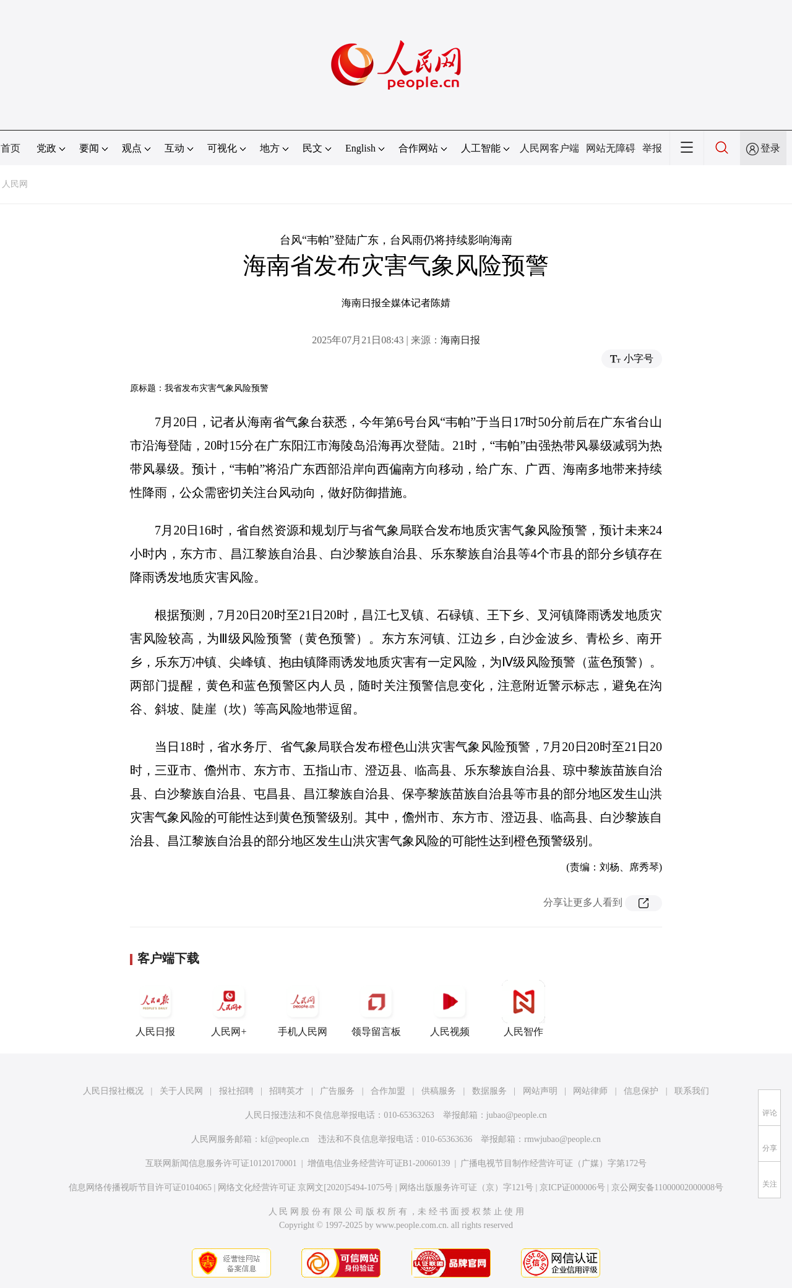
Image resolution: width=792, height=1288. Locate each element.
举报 (652, 148)
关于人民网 (181, 1091)
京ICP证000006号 (572, 1187)
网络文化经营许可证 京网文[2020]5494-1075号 (306, 1187)
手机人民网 (302, 1008)
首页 (10, 148)
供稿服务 (438, 1091)
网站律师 (590, 1091)
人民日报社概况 (113, 1091)
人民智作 (523, 1008)
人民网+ (229, 1008)
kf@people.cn (284, 1139)
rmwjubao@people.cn (562, 1139)
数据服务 (489, 1091)
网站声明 (540, 1091)
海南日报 (460, 340)
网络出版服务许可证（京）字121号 (466, 1187)
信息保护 (641, 1091)
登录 (770, 148)
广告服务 (337, 1091)
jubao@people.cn (516, 1115)
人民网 (15, 184)
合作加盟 (388, 1091)
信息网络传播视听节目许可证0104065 (140, 1187)
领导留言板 (376, 1008)
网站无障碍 (610, 148)
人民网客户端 (549, 148)
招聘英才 (286, 1091)
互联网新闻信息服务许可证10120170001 (221, 1163)
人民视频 (449, 1008)
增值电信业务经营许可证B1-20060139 (379, 1163)
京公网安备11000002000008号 (667, 1187)
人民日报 (155, 1008)
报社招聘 (236, 1091)
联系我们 (691, 1091)
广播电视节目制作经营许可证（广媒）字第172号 (553, 1163)
